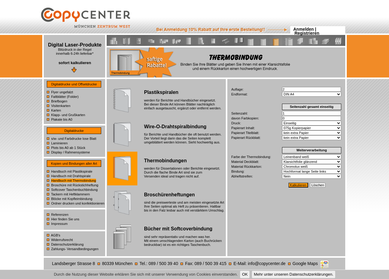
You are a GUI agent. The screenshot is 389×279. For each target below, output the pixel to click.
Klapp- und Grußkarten (68, 115)
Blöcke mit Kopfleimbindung (71, 199)
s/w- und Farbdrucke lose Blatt (73, 138)
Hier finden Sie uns (65, 219)
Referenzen (59, 214)
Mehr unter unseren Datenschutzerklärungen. (293, 274)
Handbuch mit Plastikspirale (71, 171)
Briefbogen (59, 101)
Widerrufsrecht (62, 240)
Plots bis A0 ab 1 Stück (68, 148)
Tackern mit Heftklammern (70, 194)
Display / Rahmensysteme (70, 152)
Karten (56, 110)
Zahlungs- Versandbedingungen (74, 249)
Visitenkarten (60, 106)
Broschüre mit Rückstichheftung (74, 185)
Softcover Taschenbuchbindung (74, 189)
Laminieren (59, 143)
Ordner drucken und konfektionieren (78, 203)
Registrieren (306, 33)
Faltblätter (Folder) (64, 96)
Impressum (59, 224)
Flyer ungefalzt (62, 92)
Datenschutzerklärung (67, 244)
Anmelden (303, 29)
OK (245, 274)
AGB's (55, 235)
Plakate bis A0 (61, 119)
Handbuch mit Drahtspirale (71, 176)
